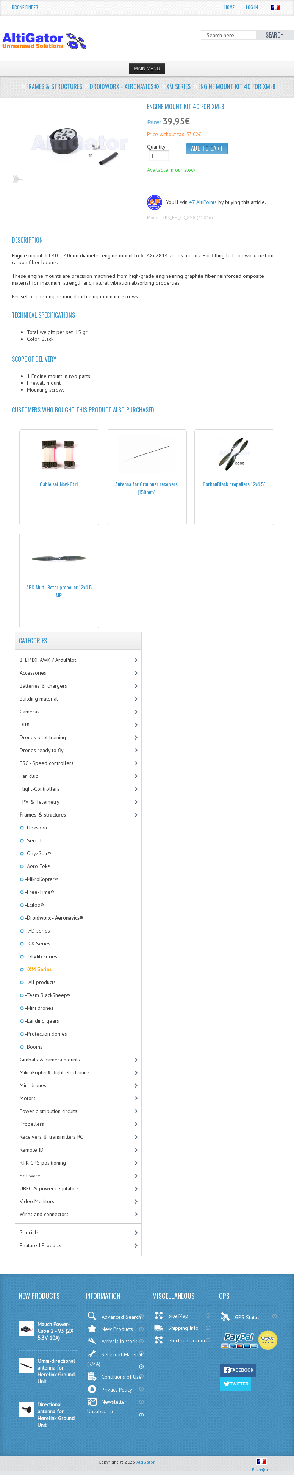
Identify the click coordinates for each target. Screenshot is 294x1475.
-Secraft (33, 840)
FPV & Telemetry (39, 801)
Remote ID (32, 1149)
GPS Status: (241, 1316)
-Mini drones (38, 1008)
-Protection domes (45, 1033)
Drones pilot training (43, 737)
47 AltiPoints (203, 202)
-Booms (33, 1046)
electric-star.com (179, 1340)
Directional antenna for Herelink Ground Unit (56, 1414)
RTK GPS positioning (43, 1162)
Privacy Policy (109, 1389)
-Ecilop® (34, 904)
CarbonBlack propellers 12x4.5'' (234, 484)
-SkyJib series (40, 956)
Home (229, 7)
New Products (110, 1328)
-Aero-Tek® (37, 866)
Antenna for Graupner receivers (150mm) (146, 488)
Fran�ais (262, 1466)
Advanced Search (114, 1316)
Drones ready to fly (42, 750)
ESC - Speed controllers (47, 763)
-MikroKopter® (41, 879)
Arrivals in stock (112, 1341)
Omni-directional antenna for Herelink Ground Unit (56, 1371)
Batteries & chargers (43, 685)
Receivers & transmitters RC (51, 1136)
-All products (40, 982)
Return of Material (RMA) (114, 1358)
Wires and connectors (44, 1214)
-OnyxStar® (37, 853)
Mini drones (33, 1085)
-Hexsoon (35, 827)
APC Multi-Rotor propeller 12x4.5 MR (59, 591)
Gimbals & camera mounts (50, 1059)
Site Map (171, 1315)
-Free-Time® (39, 892)
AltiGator (145, 1462)
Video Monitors (37, 1201)
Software (30, 1175)
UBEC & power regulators (49, 1188)
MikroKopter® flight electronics (55, 1072)
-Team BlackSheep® (47, 995)
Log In (252, 7)
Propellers (32, 1124)
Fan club (29, 776)
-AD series (37, 930)
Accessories (33, 672)
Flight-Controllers (39, 788)
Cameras (29, 711)
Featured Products (40, 1245)
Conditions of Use (114, 1376)
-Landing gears (41, 1020)
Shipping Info (176, 1328)
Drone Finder (25, 7)
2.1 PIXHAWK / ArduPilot (48, 660)
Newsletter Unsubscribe (107, 1406)
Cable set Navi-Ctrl (59, 484)
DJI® (25, 724)
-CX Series (37, 943)
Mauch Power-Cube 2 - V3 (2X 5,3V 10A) (56, 1331)
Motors (28, 1098)
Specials (29, 1232)
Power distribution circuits (48, 1111)
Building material (39, 698)
